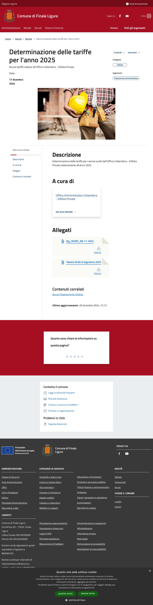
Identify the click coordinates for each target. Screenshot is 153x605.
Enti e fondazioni (10, 492)
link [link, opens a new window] (92, 587)
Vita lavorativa (46, 487)
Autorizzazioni (84, 502)
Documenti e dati (10, 508)
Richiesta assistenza (49, 538)
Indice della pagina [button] (21, 150)
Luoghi (118, 501)
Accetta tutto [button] (65, 594)
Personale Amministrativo (14, 503)
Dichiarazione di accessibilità (91, 544)
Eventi (118, 506)
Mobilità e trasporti (48, 508)
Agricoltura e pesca (86, 508)
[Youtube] (122, 16)
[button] (76, 600)
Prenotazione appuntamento (53, 523)
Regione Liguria (9, 3)
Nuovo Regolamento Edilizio (67, 294)
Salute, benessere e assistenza (92, 497)
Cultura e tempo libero (50, 482)
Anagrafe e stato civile (50, 477)
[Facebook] (115, 16)
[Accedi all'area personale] (136, 3)
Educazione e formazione (89, 477)
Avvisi (118, 487)
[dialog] (76, 586)
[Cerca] (147, 15)
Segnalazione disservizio (51, 528)
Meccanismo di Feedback (51, 544)
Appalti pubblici (46, 497)
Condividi (120, 52)
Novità (18, 39)
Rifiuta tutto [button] (88, 593)
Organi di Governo (10, 477)
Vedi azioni (134, 52)
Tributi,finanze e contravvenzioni (93, 487)
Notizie (28, 39)
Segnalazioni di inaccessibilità (91, 549)
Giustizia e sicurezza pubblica (91, 482)
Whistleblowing (84, 528)
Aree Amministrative (12, 482)
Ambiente (82, 492)
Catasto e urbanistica (49, 503)
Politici (5, 497)
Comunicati (120, 482)
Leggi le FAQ (45, 533)
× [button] (150, 571)
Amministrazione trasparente (91, 523)
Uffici (4, 487)
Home (8, 39)
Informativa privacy (86, 533)
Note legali (82, 538)
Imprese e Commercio (49, 492)
